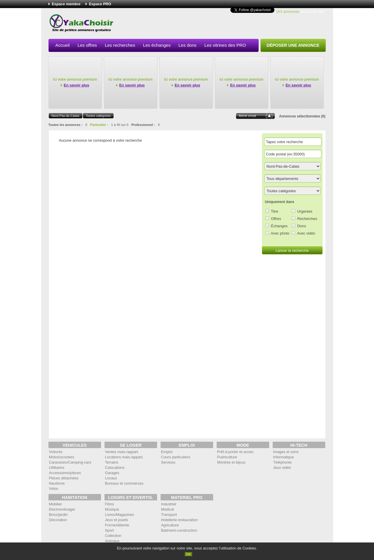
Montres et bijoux (231, 462)
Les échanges (157, 45)
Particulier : (99, 124)
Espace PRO (100, 4)
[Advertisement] (219, 24)
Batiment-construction (179, 530)
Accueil (62, 45)
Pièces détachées (64, 478)
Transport (169, 514)
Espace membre (66, 4)
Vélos (53, 488)
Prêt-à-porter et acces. (235, 452)
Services (168, 462)
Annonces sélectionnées (299, 116)
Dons (301, 226)
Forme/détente (117, 525)
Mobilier (55, 504)
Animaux (112, 541)
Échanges (279, 226)
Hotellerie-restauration (179, 520)
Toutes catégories (98, 115)
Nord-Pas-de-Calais (66, 115)
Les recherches (120, 45)
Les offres (87, 45)
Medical (167, 509)
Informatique (283, 457)
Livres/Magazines (119, 514)
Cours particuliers (175, 457)
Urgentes (304, 211)
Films (109, 504)
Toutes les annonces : (65, 124)
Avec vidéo (306, 233)
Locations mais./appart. (124, 457)
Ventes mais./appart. (122, 452)
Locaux (111, 478)
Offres (276, 218)
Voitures (55, 452)
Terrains (112, 462)
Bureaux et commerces (124, 483)
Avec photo (280, 233)
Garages (112, 473)
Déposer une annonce (293, 45)
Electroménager (62, 509)
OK (188, 554)
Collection (113, 535)
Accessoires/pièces (65, 473)
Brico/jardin (58, 514)
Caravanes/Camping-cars (70, 462)
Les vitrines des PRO (225, 45)
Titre (274, 211)
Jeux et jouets (116, 520)
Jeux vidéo (282, 467)
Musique (112, 509)
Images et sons (286, 452)
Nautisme (57, 483)
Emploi (167, 452)
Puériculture (227, 457)
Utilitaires (57, 467)
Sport (109, 530)
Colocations (115, 467)
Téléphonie (282, 462)
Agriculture (170, 525)
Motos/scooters (61, 457)
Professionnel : (143, 124)
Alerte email (247, 115)
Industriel (168, 504)
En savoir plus (76, 85)
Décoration (58, 520)
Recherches (307, 218)
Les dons (187, 45)
